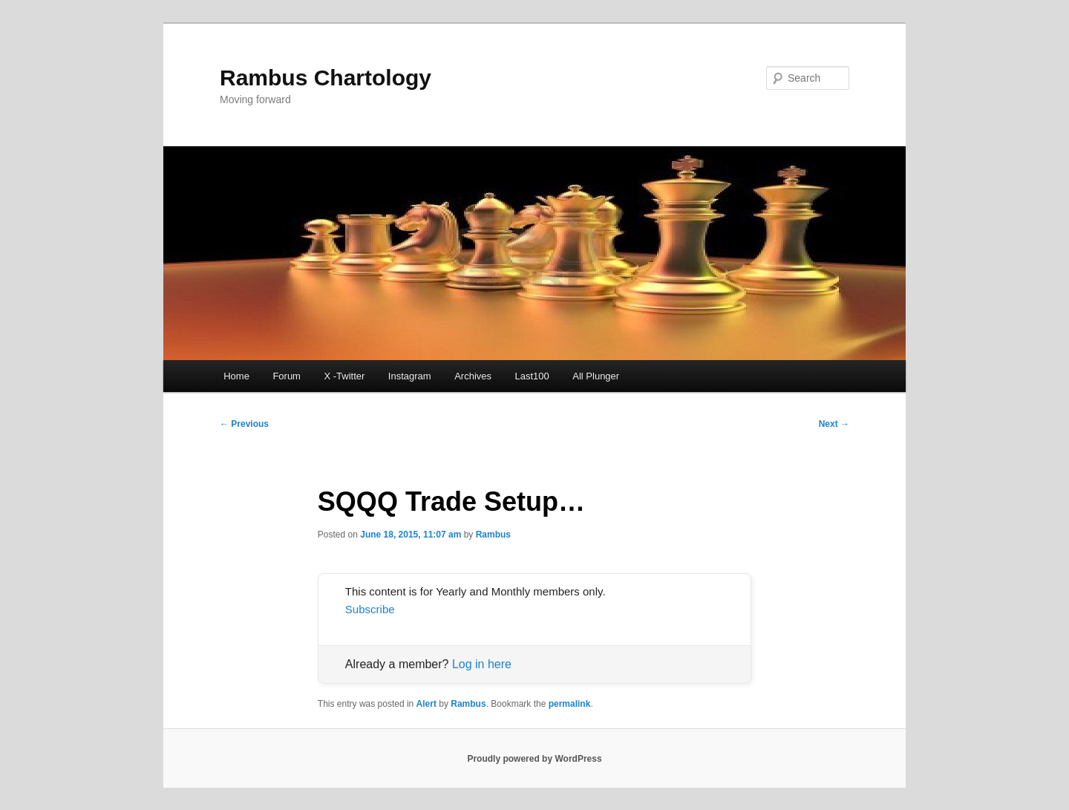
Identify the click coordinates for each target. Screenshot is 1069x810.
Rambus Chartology (325, 77)
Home (236, 376)
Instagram (409, 376)
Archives (472, 376)
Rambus (493, 534)
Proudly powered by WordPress (534, 759)
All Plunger (595, 376)
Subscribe (370, 609)
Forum (286, 376)
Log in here (481, 664)
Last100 (532, 376)
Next (834, 424)
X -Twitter (344, 376)
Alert (426, 704)
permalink (570, 704)
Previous (244, 424)
